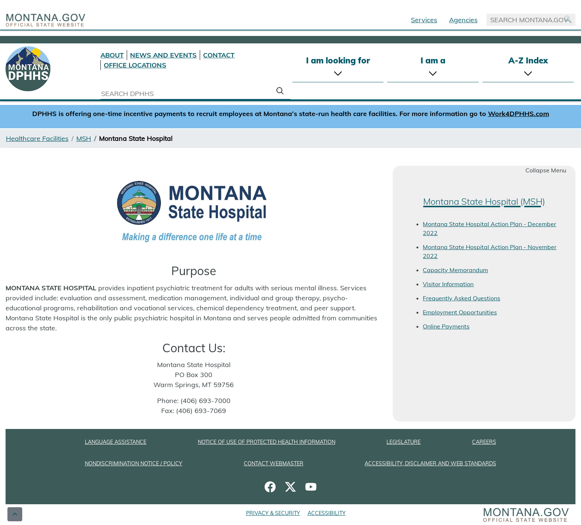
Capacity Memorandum (455, 270)
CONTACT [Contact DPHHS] (219, 55)
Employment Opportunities (460, 312)
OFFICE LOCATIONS (135, 65)
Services (424, 20)
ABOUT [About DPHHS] (112, 55)
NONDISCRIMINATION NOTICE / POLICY (133, 463)
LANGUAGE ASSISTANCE (115, 442)
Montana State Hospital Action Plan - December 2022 (489, 228)
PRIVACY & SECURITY (273, 513)
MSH (83, 138)
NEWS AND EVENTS (163, 55)
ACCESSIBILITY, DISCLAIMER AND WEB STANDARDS (430, 463)
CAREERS (484, 442)
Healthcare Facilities (37, 138)
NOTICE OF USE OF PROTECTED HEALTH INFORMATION (266, 442)
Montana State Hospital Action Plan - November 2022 (490, 251)
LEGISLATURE (403, 442)
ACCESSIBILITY (327, 513)
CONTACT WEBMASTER (273, 463)
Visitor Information (448, 284)
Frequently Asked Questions (461, 298)
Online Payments (446, 326)
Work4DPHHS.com (518, 113)
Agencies (463, 20)
